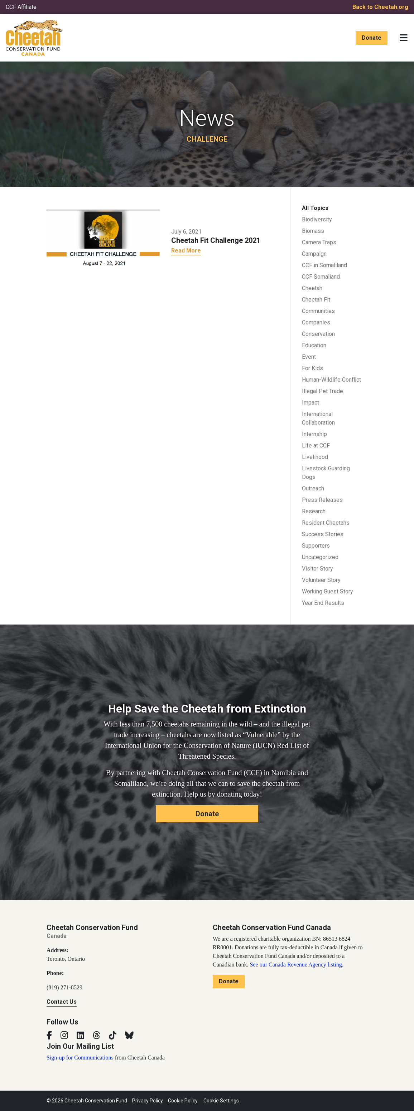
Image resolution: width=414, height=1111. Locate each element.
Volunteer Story (321, 580)
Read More (186, 250)
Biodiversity (317, 219)
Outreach (313, 488)
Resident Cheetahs (326, 522)
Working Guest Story (327, 591)
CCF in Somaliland (324, 265)
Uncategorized (320, 557)
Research (314, 511)
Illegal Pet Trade (322, 391)
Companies (316, 322)
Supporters (316, 545)
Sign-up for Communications (80, 1057)
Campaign (314, 253)
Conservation (318, 334)
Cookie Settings (221, 1100)
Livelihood (315, 457)
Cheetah (312, 288)
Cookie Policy (183, 1100)
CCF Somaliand (321, 276)
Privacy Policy (147, 1100)
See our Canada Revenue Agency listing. (296, 964)
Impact (310, 402)
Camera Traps (319, 242)
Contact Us (62, 1001)
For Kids (312, 368)
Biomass (313, 230)
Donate (371, 37)
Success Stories (322, 534)
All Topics (315, 208)
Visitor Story (317, 568)
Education (314, 345)
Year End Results (323, 602)
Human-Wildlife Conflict (331, 379)
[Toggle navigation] (403, 38)
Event (309, 356)
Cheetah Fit (316, 299)
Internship (314, 434)
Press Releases (322, 499)
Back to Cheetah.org (380, 7)
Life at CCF (316, 445)
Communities (318, 311)
